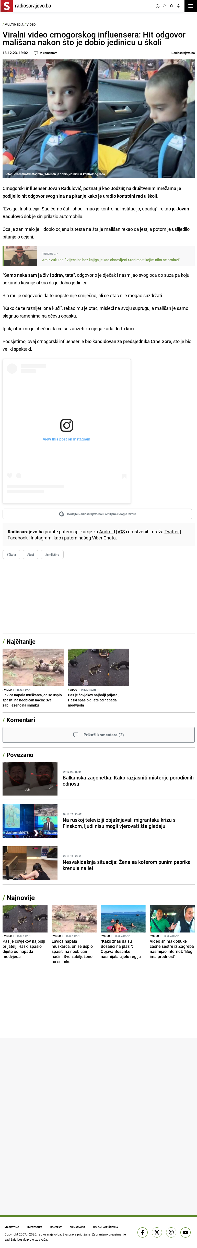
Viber (97, 538)
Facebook (18, 538)
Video (31, 24)
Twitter (172, 531)
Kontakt (56, 1227)
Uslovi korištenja (105, 1227)
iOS (121, 531)
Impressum (34, 1227)
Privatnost (77, 1227)
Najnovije (21, 897)
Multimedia (14, 24)
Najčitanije (21, 641)
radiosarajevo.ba (49, 1234)
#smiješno (52, 554)
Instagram (41, 538)
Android (107, 531)
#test (30, 554)
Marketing (12, 1227)
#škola (11, 554)
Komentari (20, 720)
